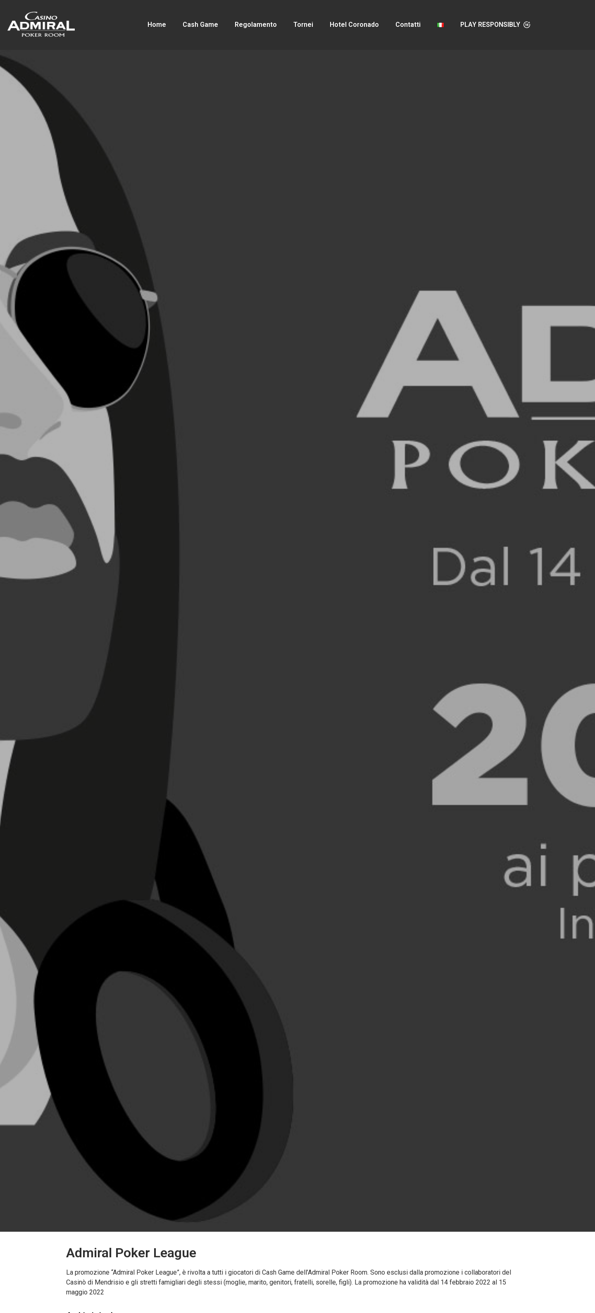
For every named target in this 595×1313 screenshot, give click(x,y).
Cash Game (200, 24)
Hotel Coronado (354, 24)
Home (157, 24)
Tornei (303, 24)
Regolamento (256, 24)
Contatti (408, 24)
